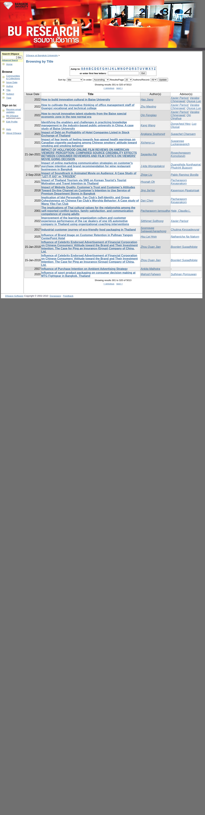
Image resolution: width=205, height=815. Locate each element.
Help (8, 129)
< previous (108, 88)
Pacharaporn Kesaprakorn (179, 182)
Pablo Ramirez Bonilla (184, 174)
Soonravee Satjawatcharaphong (153, 230)
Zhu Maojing (148, 106)
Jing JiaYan (148, 190)
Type (8, 97)
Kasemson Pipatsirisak (185, 190)
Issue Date (11, 82)
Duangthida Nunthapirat (185, 164)
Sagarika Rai (149, 154)
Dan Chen (147, 200)
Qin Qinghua (181, 117)
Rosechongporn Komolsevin (181, 154)
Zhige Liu (146, 174)
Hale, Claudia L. (181, 210)
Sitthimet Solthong (152, 221)
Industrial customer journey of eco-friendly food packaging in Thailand (88, 229)
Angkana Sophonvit (153, 134)
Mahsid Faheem (151, 274)
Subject (10, 94)
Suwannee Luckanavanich (180, 143)
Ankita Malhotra (150, 268)
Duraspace (55, 296)
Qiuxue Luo (194, 101)
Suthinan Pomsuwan (184, 274)
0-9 (83, 68)
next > (119, 88)
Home (9, 64)
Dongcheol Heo (180, 123)
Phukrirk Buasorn (181, 167)
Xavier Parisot (179, 97)
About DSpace (13, 133)
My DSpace (12, 115)
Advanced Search (10, 60)
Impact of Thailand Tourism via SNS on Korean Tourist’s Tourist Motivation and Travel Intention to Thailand (83, 182)
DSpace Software (14, 296)
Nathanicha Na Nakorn (185, 236)
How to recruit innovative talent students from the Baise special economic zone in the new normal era (84, 115)
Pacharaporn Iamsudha (155, 210)
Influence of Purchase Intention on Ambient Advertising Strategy (84, 268)
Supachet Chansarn (183, 134)
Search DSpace (10, 54)
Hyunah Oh (148, 181)
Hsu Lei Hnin (149, 236)
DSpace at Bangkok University (42, 55)
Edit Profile (11, 121)
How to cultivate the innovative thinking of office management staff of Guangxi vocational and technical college (87, 107)
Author (9, 86)
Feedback (68, 296)
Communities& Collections (13, 77)
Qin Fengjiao (149, 115)
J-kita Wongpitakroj (153, 166)
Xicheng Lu (148, 142)
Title (8, 90)
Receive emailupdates (13, 110)
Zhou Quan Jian (151, 246)
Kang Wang (148, 125)
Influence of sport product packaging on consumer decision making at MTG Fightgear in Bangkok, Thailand (88, 274)
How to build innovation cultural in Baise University (75, 99)
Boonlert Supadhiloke (184, 246)
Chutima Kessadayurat (185, 229)
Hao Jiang (147, 99)
